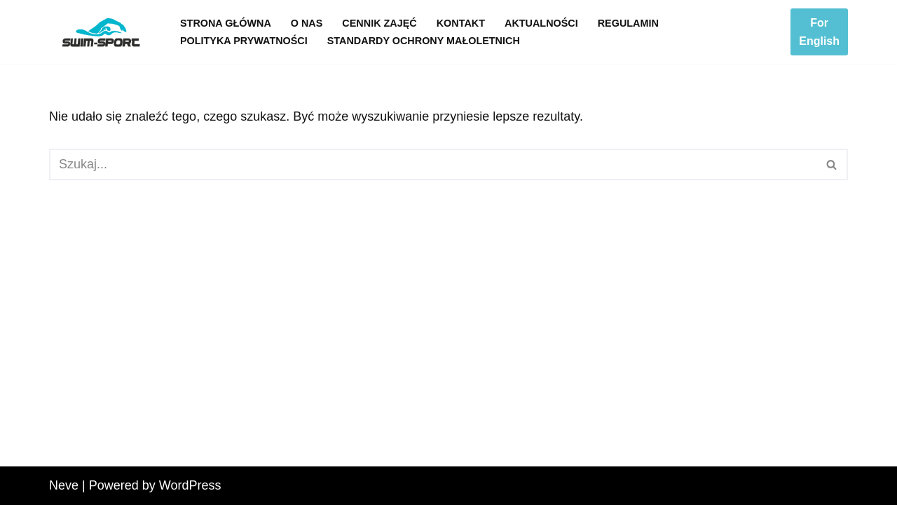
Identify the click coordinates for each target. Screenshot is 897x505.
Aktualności (541, 23)
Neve (63, 485)
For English (819, 32)
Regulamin (628, 23)
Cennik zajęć (379, 23)
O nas (307, 23)
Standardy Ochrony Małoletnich (423, 40)
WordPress (190, 485)
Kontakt (461, 23)
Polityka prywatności (244, 40)
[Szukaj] (432, 164)
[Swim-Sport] (102, 32)
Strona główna (225, 23)
